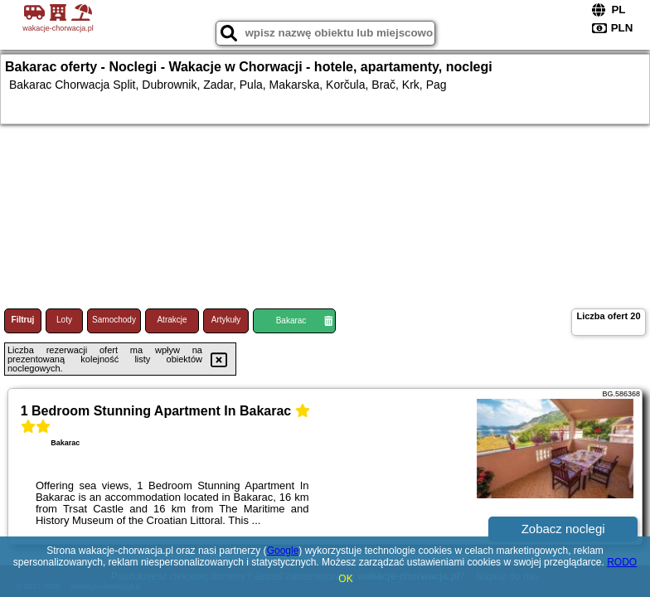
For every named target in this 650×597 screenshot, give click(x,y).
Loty (64, 319)
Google (283, 550)
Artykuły (226, 319)
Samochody (114, 319)
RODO (622, 562)
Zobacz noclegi (563, 529)
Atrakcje (172, 319)
